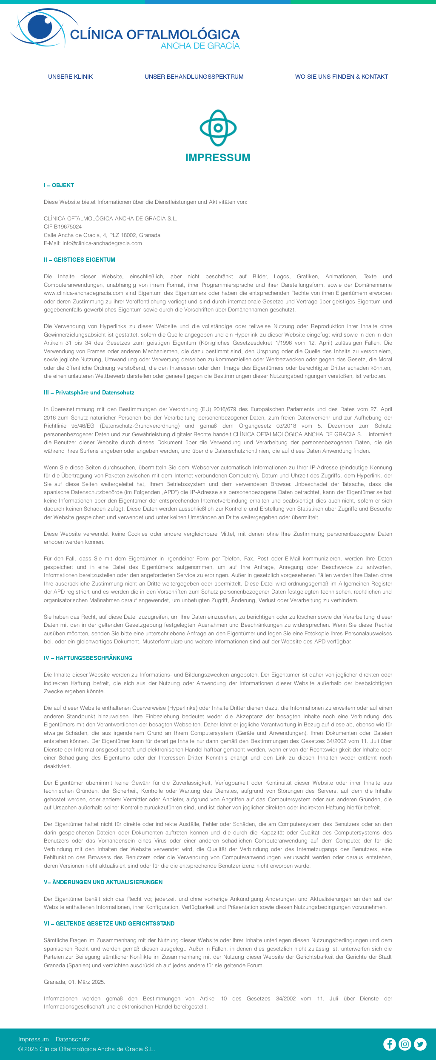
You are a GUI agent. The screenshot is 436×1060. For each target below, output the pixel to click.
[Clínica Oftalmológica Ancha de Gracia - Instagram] (405, 1044)
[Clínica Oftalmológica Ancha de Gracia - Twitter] (420, 1044)
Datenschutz (73, 1039)
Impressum (33, 1039)
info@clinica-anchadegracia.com (102, 243)
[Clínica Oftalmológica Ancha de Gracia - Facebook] (389, 1044)
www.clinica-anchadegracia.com (83, 292)
